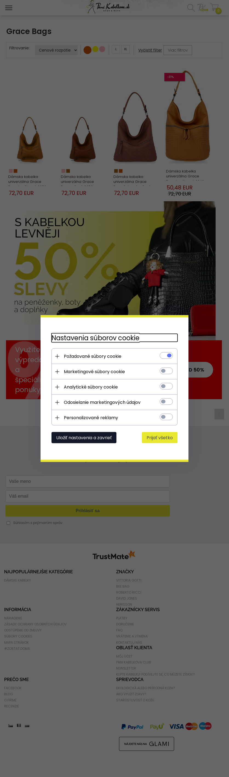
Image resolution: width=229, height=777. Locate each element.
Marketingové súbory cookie (94, 371)
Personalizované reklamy (91, 418)
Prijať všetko (160, 438)
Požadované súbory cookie (92, 356)
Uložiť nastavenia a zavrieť (84, 438)
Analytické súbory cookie (91, 387)
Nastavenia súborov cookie (95, 338)
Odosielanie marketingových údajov (102, 402)
